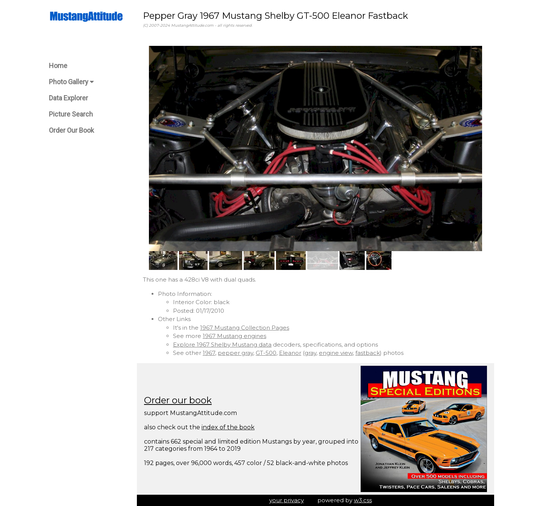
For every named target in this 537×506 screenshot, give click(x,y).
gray (310, 352)
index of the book (228, 427)
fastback (367, 352)
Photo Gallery (71, 82)
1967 (209, 352)
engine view (336, 352)
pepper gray (235, 352)
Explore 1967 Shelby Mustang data (222, 344)
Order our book (178, 400)
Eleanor (290, 352)
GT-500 (266, 352)
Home (58, 66)
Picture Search (71, 114)
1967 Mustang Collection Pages (244, 327)
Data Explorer (68, 98)
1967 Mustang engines (234, 335)
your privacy (286, 500)
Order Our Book (71, 130)
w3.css (363, 500)
